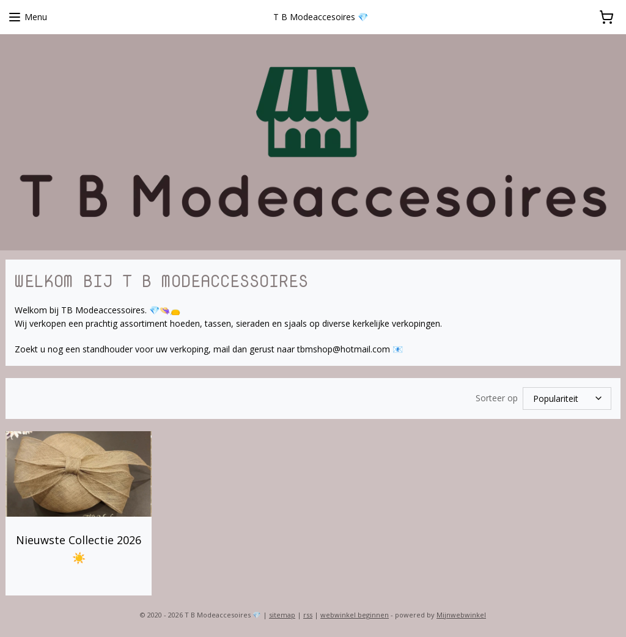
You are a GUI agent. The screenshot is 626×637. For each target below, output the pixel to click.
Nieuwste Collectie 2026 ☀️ (78, 549)
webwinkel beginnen (354, 614)
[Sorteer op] (567, 398)
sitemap (282, 614)
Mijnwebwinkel (461, 614)
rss (307, 614)
